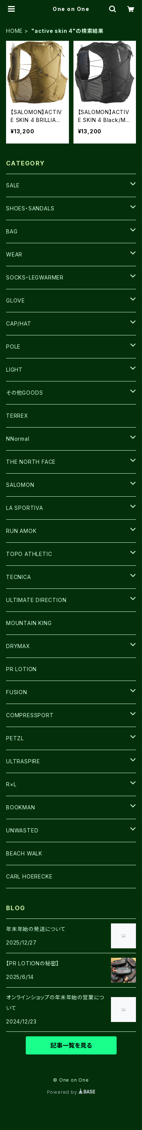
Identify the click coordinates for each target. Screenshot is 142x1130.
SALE (13, 185)
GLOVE (15, 300)
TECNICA (18, 577)
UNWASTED (22, 830)
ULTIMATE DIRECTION (36, 600)
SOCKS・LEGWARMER (35, 277)
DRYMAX (18, 646)
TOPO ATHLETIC (29, 554)
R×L (11, 784)
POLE (13, 346)
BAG (11, 231)
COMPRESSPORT (30, 715)
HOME (14, 31)
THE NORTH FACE (31, 461)
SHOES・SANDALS (30, 208)
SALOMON (20, 485)
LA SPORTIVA (24, 508)
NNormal (18, 438)
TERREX (17, 415)
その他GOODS (24, 392)
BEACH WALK (24, 853)
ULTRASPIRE (23, 761)
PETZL (15, 738)
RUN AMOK (21, 531)
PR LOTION (21, 669)
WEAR (14, 254)
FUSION (16, 692)
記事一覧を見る (71, 1045)
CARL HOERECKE (29, 876)
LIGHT (14, 369)
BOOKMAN (20, 807)
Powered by (71, 1092)
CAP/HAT (18, 323)
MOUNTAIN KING (28, 623)
